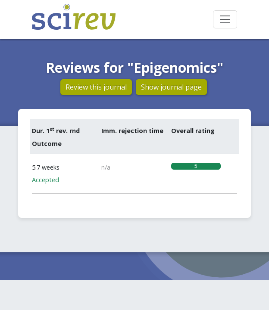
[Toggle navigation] (225, 19)
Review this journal (96, 87)
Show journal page (171, 87)
